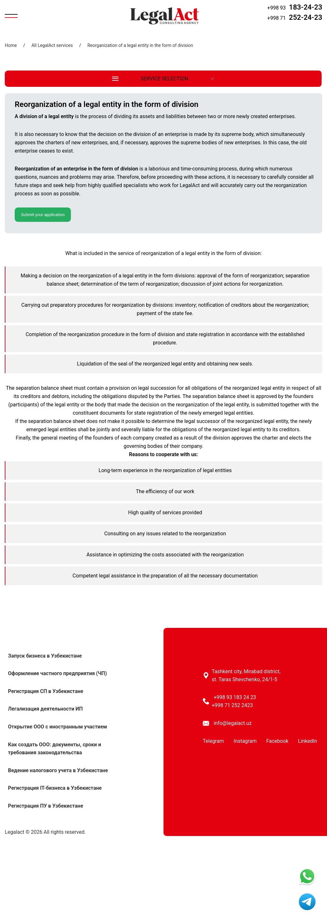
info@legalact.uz (233, 723)
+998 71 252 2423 (232, 705)
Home (11, 45)
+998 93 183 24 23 (235, 697)
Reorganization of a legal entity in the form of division (140, 45)
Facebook (277, 741)
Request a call (309, 26)
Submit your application (43, 214)
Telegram (213, 741)
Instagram (244, 741)
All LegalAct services (51, 45)
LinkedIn (307, 741)
